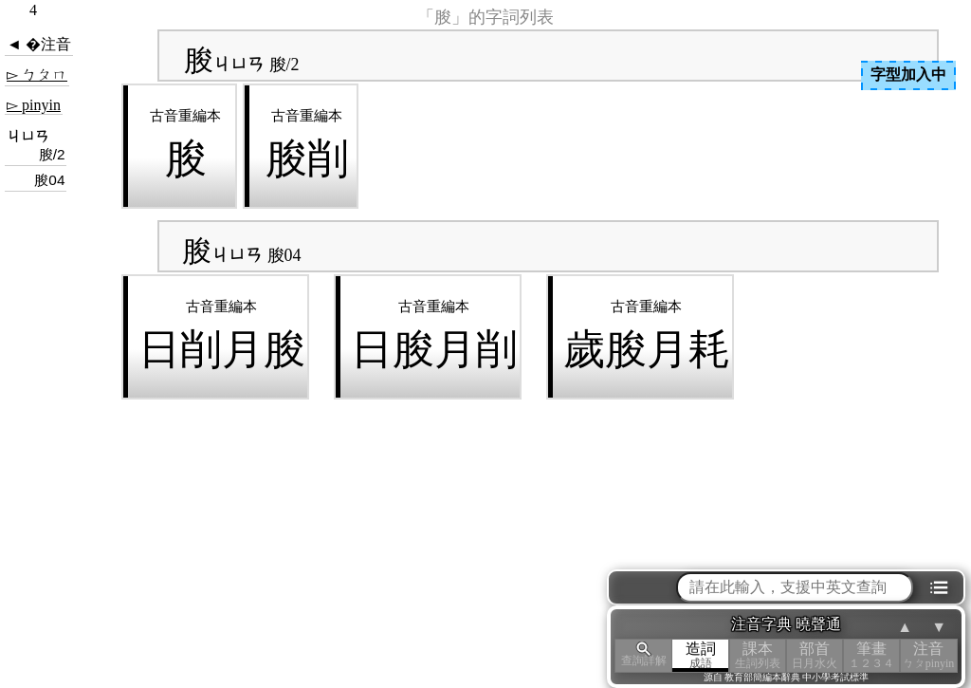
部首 (814, 655)
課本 (757, 655)
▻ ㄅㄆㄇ (37, 74)
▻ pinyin (34, 105)
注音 (928, 655)
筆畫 (871, 655)
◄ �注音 (39, 44)
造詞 (700, 655)
